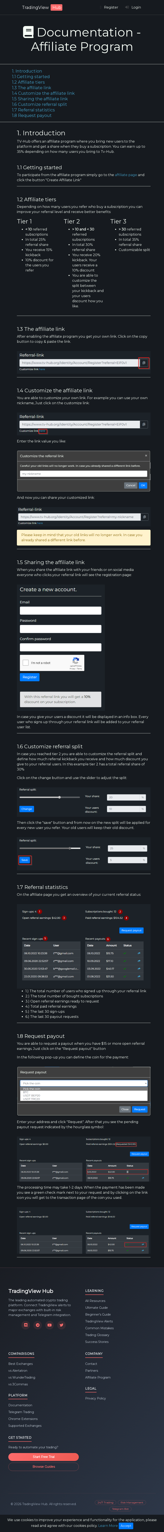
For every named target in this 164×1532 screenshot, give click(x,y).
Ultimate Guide (96, 1308)
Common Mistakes (99, 1328)
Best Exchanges (20, 1364)
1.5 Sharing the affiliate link (40, 98)
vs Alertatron (17, 1371)
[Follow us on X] (61, 1325)
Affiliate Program (98, 1377)
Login (133, 7)
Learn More (108, 1526)
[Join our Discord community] (25, 1325)
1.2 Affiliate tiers (28, 82)
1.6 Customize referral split (39, 104)
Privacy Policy (95, 1398)
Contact (91, 1364)
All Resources (95, 1301)
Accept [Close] (126, 1526)
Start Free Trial (43, 1457)
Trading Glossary (97, 1335)
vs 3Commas (18, 1384)
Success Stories (96, 1342)
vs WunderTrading (21, 1377)
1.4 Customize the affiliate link (43, 93)
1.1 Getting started (31, 76)
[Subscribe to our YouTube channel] (49, 1325)
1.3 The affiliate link (31, 87)
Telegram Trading (21, 1412)
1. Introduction (27, 71)
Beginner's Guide (98, 1314)
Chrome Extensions (23, 1419)
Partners (91, 1371)
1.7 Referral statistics (33, 109)
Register (109, 7)
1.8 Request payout (32, 115)
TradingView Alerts (99, 1321)
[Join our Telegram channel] (37, 1325)
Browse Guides (43, 1467)
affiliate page (126, 175)
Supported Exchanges (24, 1426)
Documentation (20, 1405)
